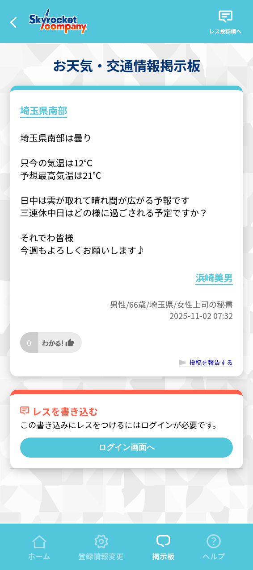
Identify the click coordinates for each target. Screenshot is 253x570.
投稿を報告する (211, 362)
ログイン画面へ (126, 447)
